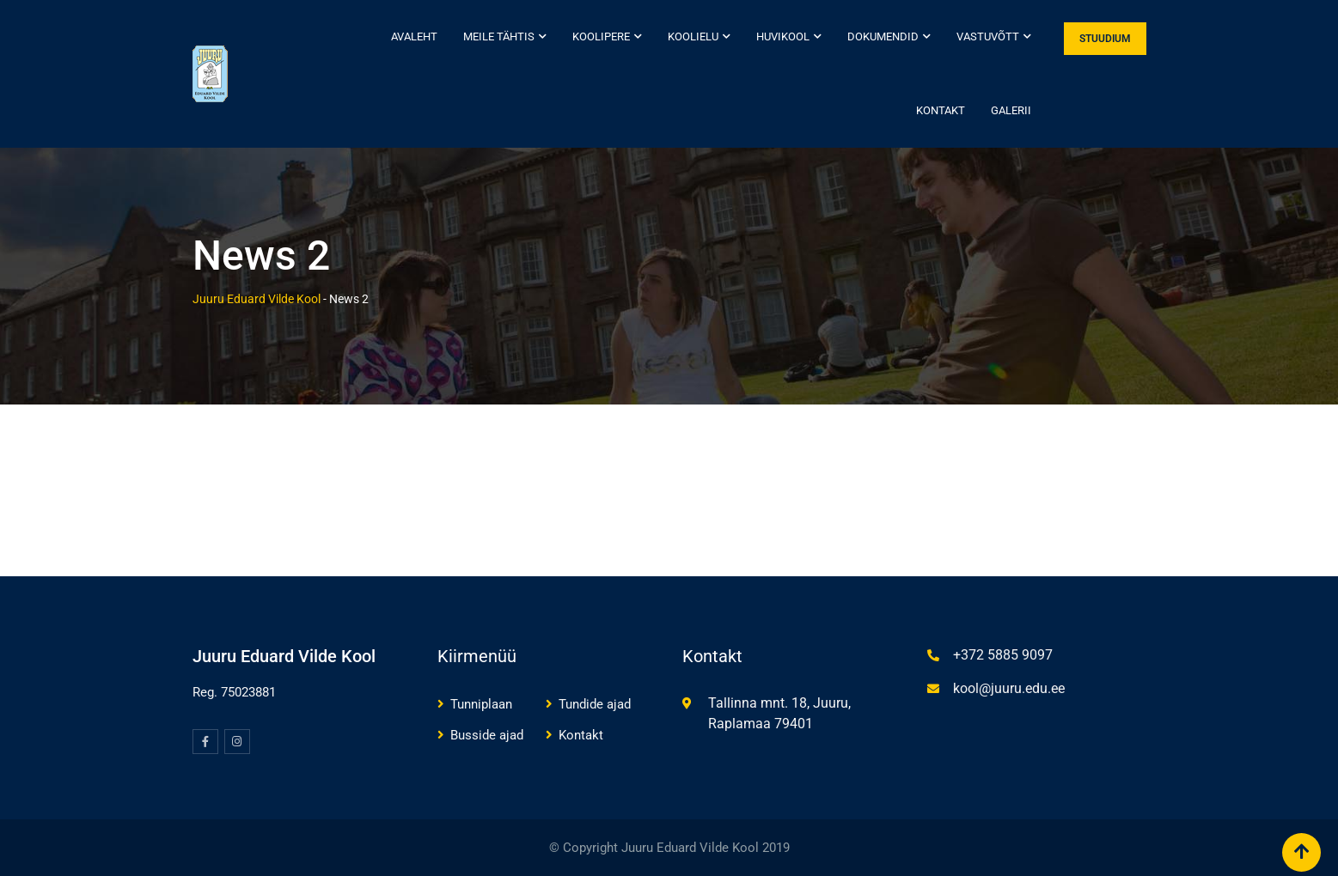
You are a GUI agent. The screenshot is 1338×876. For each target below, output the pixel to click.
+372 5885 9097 (1003, 655)
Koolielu (693, 36)
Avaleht (414, 36)
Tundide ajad (595, 704)
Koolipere (601, 36)
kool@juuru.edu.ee (1009, 688)
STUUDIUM (1105, 39)
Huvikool (783, 36)
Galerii (1011, 110)
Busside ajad (486, 735)
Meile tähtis (499, 36)
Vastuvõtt (987, 36)
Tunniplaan (481, 704)
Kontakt (940, 110)
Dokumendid (883, 36)
